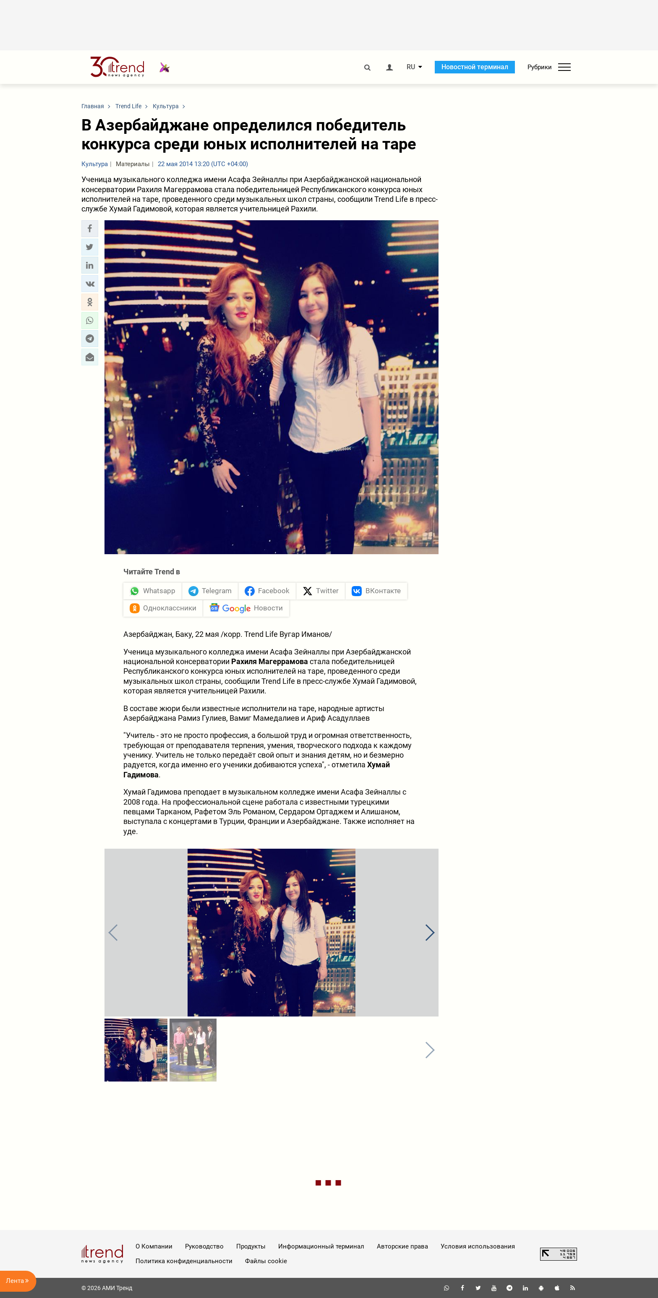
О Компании (154, 1246)
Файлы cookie (266, 1261)
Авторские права (402, 1246)
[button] (90, 228)
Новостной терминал (474, 67)
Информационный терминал (321, 1246)
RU (411, 67)
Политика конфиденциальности (184, 1261)
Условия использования (478, 1246)
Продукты (251, 1246)
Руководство (204, 1246)
